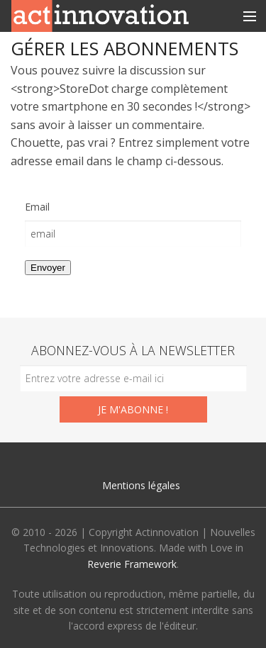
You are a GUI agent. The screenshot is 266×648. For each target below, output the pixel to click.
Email (37, 206)
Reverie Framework (132, 564)
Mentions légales (141, 485)
